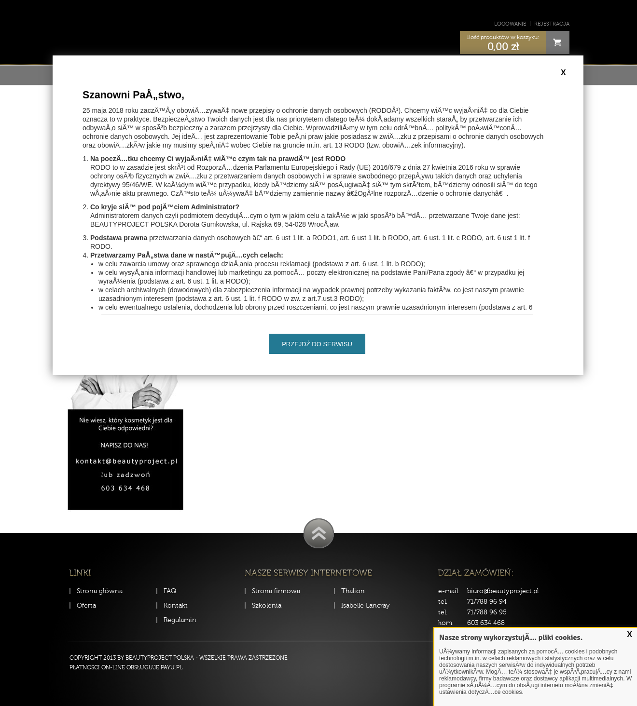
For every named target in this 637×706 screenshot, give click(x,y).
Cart (557, 42)
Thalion (353, 591)
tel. (442, 601)
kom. (446, 623)
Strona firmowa (276, 591)
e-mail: (449, 591)
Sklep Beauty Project (319, 31)
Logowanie (510, 24)
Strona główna (100, 591)
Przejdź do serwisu (317, 344)
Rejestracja (551, 24)
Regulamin (180, 620)
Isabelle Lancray (365, 605)
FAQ (170, 591)
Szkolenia (266, 605)
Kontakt (176, 605)
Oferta (86, 605)
